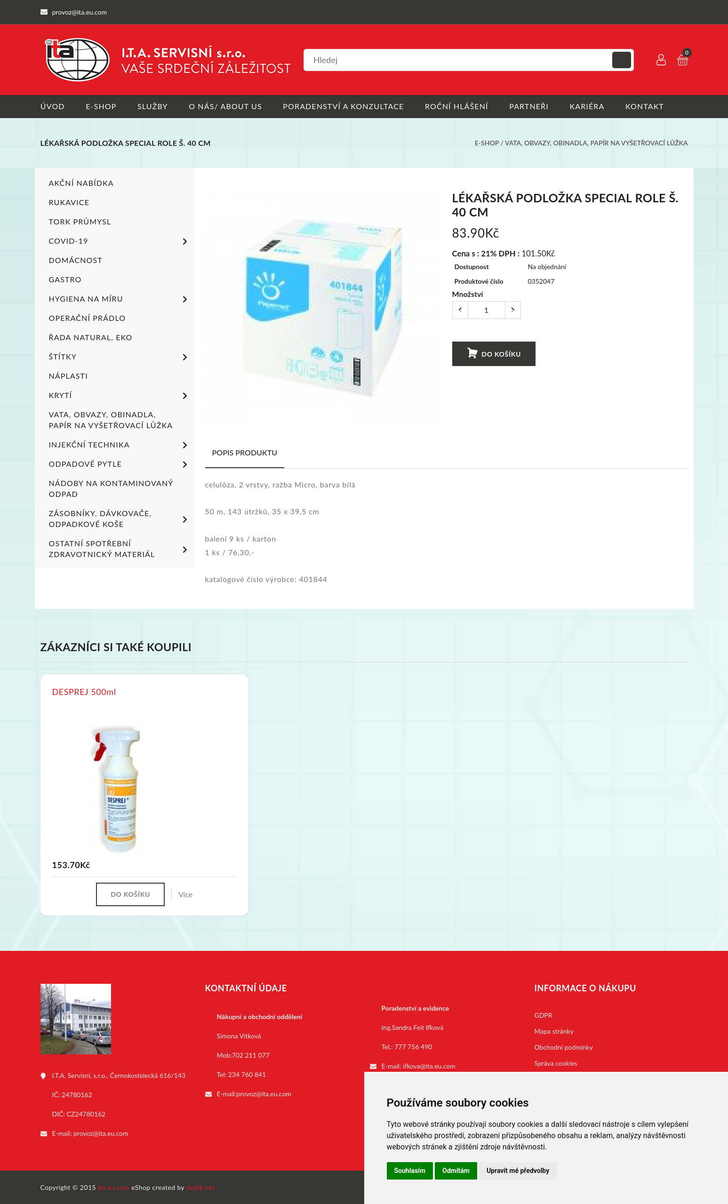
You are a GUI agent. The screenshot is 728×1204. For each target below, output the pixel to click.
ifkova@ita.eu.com (429, 1065)
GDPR (543, 1015)
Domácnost (76, 259)
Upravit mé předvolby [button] (518, 1170)
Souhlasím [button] (410, 1170)
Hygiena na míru (120, 299)
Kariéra (588, 106)
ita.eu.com (113, 1187)
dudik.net (200, 1187)
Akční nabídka (81, 182)
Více (185, 893)
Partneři (530, 106)
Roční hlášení (457, 106)
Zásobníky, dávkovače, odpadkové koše (120, 518)
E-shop (101, 106)
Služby (152, 106)
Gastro (65, 278)
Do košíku (493, 353)
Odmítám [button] (456, 1170)
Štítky (120, 357)
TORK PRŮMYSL (80, 220)
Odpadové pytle (120, 464)
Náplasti (68, 375)
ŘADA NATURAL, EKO (91, 336)
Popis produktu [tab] (245, 451)
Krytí (120, 396)
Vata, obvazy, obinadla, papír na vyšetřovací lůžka (596, 143)
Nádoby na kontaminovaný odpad (111, 488)
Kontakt (646, 106)
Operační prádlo (87, 317)
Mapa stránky (554, 1031)
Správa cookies (556, 1063)
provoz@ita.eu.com (100, 1133)
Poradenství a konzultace (344, 106)
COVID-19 (120, 241)
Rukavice (69, 201)
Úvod (52, 106)
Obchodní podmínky (564, 1047)
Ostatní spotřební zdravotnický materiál (120, 548)
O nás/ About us (226, 106)
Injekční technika (120, 445)
